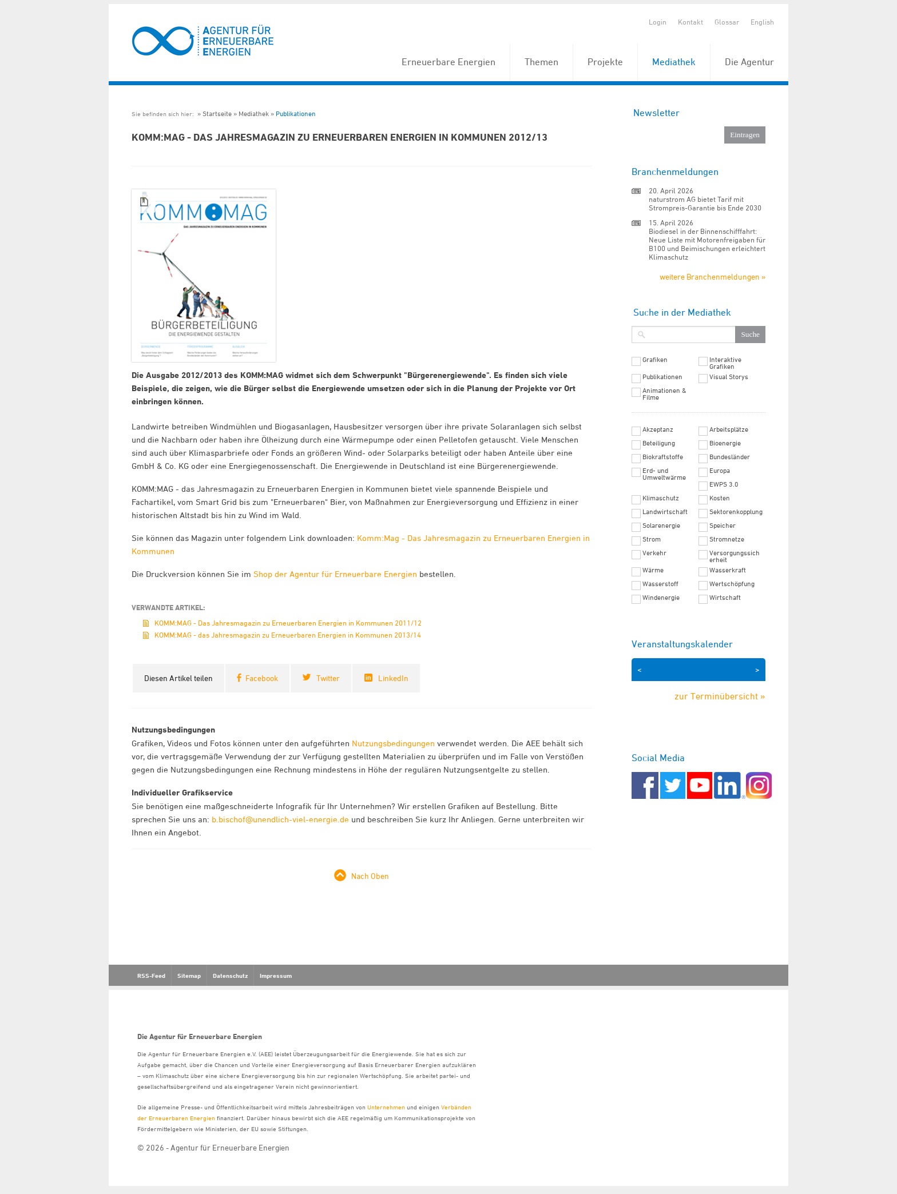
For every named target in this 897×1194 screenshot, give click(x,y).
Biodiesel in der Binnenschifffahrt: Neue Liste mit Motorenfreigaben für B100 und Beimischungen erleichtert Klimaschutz (707, 243)
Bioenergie (725, 443)
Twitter (328, 678)
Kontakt (690, 21)
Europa (719, 470)
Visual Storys (728, 376)
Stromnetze (726, 539)
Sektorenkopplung (736, 511)
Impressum (276, 976)
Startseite (217, 113)
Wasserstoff (660, 583)
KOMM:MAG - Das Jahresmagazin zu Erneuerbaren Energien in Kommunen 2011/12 (288, 622)
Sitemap (189, 976)
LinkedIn (393, 678)
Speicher (722, 525)
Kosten (719, 498)
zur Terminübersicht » (719, 696)
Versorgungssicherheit (734, 556)
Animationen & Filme (664, 394)
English (762, 21)
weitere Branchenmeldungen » (712, 276)
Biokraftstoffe (662, 456)
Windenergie (661, 597)
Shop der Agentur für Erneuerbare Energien (336, 574)
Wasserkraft (727, 570)
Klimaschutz (660, 498)
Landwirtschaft (665, 511)
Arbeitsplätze (728, 429)
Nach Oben (370, 876)
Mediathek (674, 61)
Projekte (605, 61)
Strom (651, 539)
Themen (541, 61)
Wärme (653, 570)
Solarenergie (661, 525)
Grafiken (655, 359)
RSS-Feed (151, 976)
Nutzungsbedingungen (393, 743)
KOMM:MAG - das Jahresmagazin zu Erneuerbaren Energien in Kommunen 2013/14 (287, 634)
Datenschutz (230, 976)
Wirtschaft (725, 597)
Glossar (727, 21)
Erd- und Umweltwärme (664, 474)
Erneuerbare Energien (448, 61)
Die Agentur (749, 61)
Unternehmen (386, 1107)
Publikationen (296, 113)
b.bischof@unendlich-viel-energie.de (280, 819)
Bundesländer (729, 456)
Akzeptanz (657, 429)
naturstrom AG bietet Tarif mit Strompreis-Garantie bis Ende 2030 (705, 203)
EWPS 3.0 (724, 484)
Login (657, 21)
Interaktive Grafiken (725, 363)
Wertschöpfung (732, 583)
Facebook (261, 678)
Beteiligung (658, 443)
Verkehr (654, 553)
